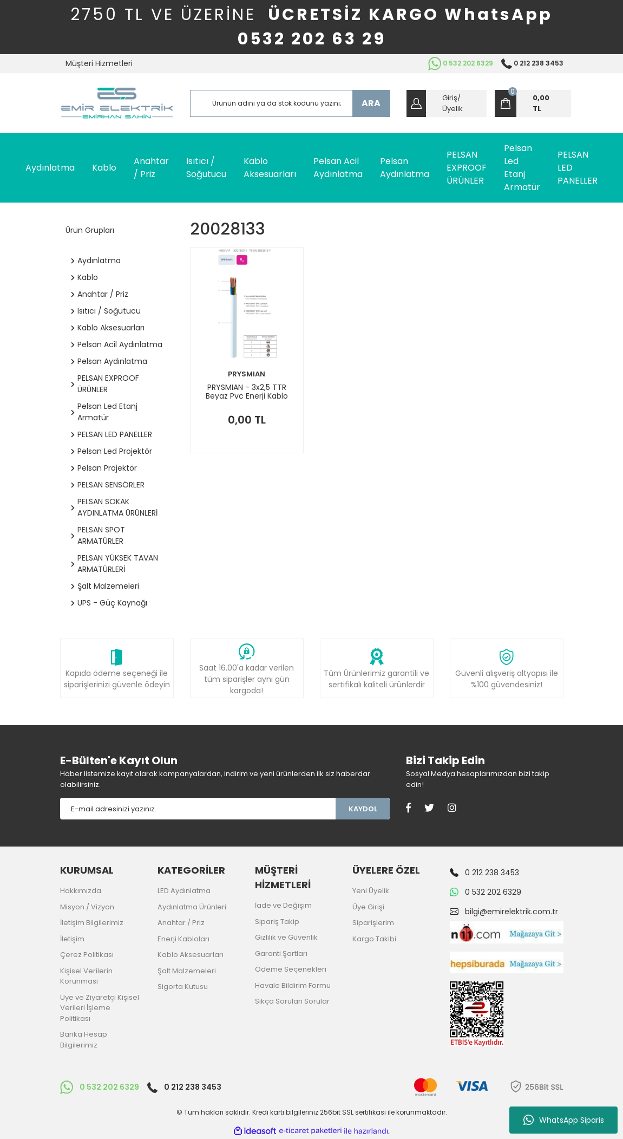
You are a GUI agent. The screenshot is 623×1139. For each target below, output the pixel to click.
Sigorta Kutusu (183, 986)
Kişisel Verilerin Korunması (86, 976)
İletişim (72, 939)
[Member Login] (446, 103)
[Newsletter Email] (198, 808)
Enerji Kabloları (183, 939)
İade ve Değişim (283, 905)
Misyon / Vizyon (87, 907)
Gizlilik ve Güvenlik (286, 937)
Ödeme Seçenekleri (290, 969)
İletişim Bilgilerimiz (91, 922)
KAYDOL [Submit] (363, 809)
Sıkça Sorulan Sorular (292, 1001)
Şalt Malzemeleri (187, 971)
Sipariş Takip (277, 921)
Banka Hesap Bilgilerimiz (83, 1039)
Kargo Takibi (374, 939)
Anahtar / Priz (181, 922)
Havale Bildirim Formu (293, 985)
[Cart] (533, 103)
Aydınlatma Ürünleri (192, 907)
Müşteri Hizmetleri (99, 63)
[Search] (290, 103)
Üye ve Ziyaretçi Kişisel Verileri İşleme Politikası (99, 1008)
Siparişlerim (373, 922)
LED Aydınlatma (184, 891)
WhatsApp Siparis (563, 1120)
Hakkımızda (80, 891)
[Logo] (117, 103)
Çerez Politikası (87, 954)
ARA (371, 103)
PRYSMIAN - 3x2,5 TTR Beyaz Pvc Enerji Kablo (247, 391)
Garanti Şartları (281, 953)
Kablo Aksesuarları (191, 954)
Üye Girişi (368, 907)
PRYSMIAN (246, 374)
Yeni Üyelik (370, 891)
